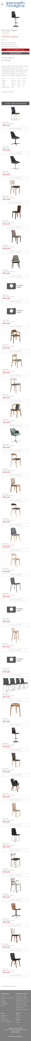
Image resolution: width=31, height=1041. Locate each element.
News (17, 1017)
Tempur (18, 1022)
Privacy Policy (4, 1019)
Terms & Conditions (6, 1021)
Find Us (3, 1017)
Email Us (3, 1005)
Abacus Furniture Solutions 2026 (15, 1036)
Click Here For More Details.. (15, 128)
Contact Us (19, 1016)
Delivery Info (4, 1016)
